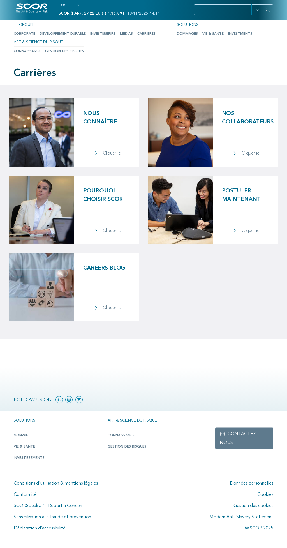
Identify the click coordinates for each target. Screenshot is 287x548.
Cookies (265, 494)
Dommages (187, 34)
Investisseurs (102, 34)
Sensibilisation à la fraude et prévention (52, 517)
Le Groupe (24, 25)
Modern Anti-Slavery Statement (241, 517)
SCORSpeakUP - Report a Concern (49, 506)
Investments (240, 34)
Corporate (24, 34)
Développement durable (63, 34)
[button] (257, 9)
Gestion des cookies (253, 506)
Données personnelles (251, 483)
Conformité (25, 494)
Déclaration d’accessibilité (40, 528)
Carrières (146, 34)
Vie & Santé (213, 34)
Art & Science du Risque (38, 42)
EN (77, 5)
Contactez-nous (239, 438)
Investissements (29, 458)
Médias (126, 34)
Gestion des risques (64, 51)
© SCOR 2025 (259, 528)
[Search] (268, 9)
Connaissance (27, 51)
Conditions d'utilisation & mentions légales (56, 483)
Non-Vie (21, 435)
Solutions (187, 25)
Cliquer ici (112, 153)
